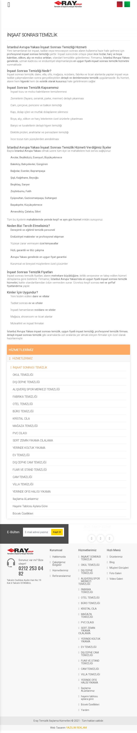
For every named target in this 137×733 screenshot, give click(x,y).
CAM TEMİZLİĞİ (22, 477)
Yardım (85, 710)
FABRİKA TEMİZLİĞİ (25, 396)
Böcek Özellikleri (23, 513)
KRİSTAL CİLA (21, 418)
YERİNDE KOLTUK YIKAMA (29, 447)
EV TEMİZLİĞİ (21, 455)
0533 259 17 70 (127, 4)
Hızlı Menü (114, 550)
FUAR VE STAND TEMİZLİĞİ (30, 469)
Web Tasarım (68, 727)
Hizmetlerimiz (60, 570)
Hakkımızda (59, 556)
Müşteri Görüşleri (119, 567)
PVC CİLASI (20, 433)
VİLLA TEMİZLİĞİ (23, 484)
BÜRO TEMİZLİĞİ (23, 411)
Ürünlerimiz (116, 556)
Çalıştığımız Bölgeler (58, 563)
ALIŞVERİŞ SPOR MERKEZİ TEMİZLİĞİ (36, 389)
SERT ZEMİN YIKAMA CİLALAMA (33, 440)
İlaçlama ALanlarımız (25, 499)
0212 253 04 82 (120, 4)
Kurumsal (56, 550)
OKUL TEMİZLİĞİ (23, 374)
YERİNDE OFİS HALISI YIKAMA (32, 491)
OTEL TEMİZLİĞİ (23, 404)
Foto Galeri (115, 573)
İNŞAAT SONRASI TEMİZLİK (30, 367)
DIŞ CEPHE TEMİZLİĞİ (26, 382)
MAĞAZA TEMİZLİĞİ (25, 426)
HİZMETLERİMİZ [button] (22, 358)
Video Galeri (116, 578)
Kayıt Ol (57, 532)
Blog (112, 562)
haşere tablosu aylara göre (30, 506)
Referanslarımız (61, 576)
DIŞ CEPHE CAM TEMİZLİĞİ (29, 462)
